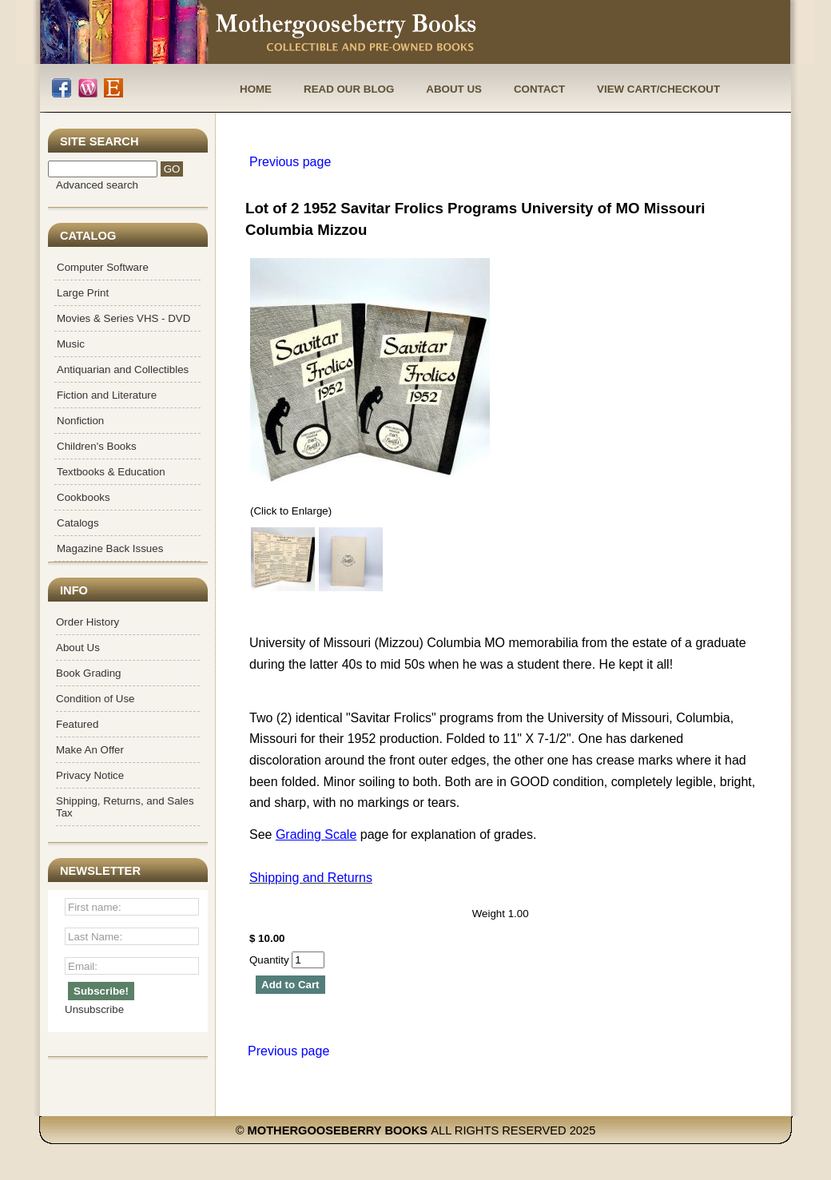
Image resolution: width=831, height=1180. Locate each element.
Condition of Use (95, 699)
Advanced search (97, 185)
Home (256, 89)
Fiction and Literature (107, 395)
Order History (87, 622)
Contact (539, 89)
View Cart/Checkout (658, 89)
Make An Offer (90, 750)
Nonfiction (80, 421)
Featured (77, 724)
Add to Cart (290, 985)
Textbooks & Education (111, 472)
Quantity (286, 960)
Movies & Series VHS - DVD (123, 318)
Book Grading (88, 673)
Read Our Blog (349, 89)
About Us (454, 89)
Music (71, 344)
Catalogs (78, 523)
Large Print (83, 293)
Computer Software (103, 267)
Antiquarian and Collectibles (123, 369)
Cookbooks (83, 497)
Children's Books (97, 446)
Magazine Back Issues (110, 548)
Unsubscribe (94, 1009)
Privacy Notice (90, 775)
